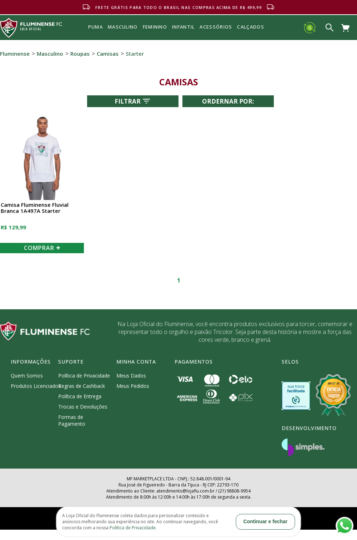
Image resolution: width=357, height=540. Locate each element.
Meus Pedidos (132, 385)
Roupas (80, 53)
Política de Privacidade (84, 375)
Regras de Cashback (81, 385)
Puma (95, 35)
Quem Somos (27, 375)
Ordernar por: (228, 101)
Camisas (108, 53)
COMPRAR (42, 248)
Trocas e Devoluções (82, 406)
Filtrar (133, 101)
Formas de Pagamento (71, 420)
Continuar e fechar (265, 521)
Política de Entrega (79, 396)
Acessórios (216, 42)
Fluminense (15, 53)
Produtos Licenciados (36, 385)
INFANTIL (183, 27)
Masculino (50, 53)
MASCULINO (123, 27)
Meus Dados (131, 375)
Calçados (250, 27)
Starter (135, 53)
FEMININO (155, 27)
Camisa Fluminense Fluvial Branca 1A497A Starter (35, 208)
